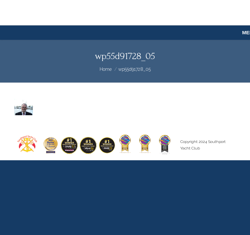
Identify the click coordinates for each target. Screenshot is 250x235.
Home (106, 69)
